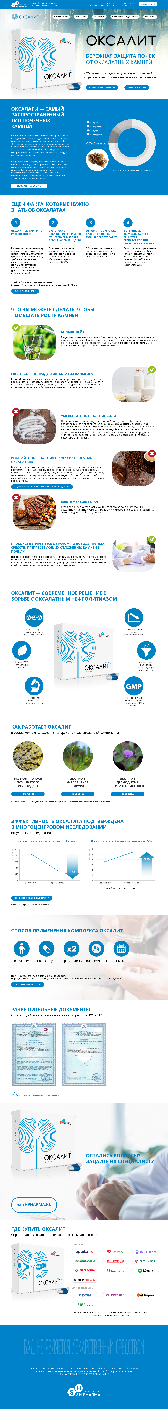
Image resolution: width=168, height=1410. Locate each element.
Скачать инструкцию (102, 87)
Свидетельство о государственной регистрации (37, 1095)
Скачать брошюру (25, 291)
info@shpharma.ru (128, 5)
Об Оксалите (81, 17)
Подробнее (27, 794)
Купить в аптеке (138, 87)
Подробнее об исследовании (32, 898)
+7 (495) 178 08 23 (128, 3)
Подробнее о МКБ (29, 185)
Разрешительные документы (125, 17)
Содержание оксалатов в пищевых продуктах (42, 486)
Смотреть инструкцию (28, 984)
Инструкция (99, 17)
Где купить (150, 17)
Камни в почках (61, 17)
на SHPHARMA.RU (34, 1205)
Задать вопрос (148, 4)
